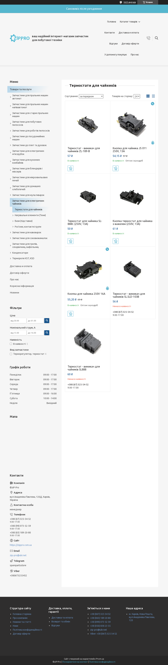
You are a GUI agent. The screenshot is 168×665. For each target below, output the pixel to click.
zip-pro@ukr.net (18, 555)
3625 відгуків (130, 2)
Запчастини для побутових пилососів (27, 123)
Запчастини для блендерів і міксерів (27, 170)
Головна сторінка (22, 614)
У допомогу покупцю (116, 54)
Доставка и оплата (129, 32)
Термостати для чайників (28, 209)
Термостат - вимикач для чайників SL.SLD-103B (129, 295)
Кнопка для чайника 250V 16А (86, 293)
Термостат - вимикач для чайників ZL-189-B (84, 150)
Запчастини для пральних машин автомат (30, 97)
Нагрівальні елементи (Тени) (30, 215)
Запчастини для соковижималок (29, 238)
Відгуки (113, 43)
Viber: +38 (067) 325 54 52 (103, 633)
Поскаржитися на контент (75, 662)
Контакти (110, 32)
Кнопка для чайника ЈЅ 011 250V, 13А (130, 150)
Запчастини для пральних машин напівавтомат (30, 106)
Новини (14, 292)
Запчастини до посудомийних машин (28, 138)
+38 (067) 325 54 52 (100, 614)
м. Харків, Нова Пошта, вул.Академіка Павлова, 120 (142, 617)
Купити (70, 168)
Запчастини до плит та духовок (29, 145)
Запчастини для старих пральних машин (30, 115)
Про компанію (20, 618)
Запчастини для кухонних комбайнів (26, 161)
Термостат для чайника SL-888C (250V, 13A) (85, 222)
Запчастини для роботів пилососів (31, 130)
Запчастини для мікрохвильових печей (30, 179)
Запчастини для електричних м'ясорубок (28, 152)
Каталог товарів (128, 21)
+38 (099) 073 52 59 (100, 622)
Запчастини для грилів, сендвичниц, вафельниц (25, 245)
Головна (111, 21)
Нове (15, 626)
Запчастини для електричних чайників (28, 202)
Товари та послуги (21, 89)
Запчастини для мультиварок (28, 195)
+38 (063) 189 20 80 (100, 618)
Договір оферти (130, 43)
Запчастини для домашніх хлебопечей (26, 188)
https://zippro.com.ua (21, 545)
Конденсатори (20, 252)
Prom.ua (100, 659)
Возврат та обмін (61, 621)
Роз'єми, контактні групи (28, 226)
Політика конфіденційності (27, 629)
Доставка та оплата (62, 617)
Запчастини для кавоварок (26, 232)
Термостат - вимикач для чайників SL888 (84, 368)
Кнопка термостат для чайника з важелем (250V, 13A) (132, 222)
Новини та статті (22, 622)
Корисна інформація (22, 286)
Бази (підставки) (23, 221)
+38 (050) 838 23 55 (100, 626)
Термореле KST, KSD (23, 258)
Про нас (135, 54)
